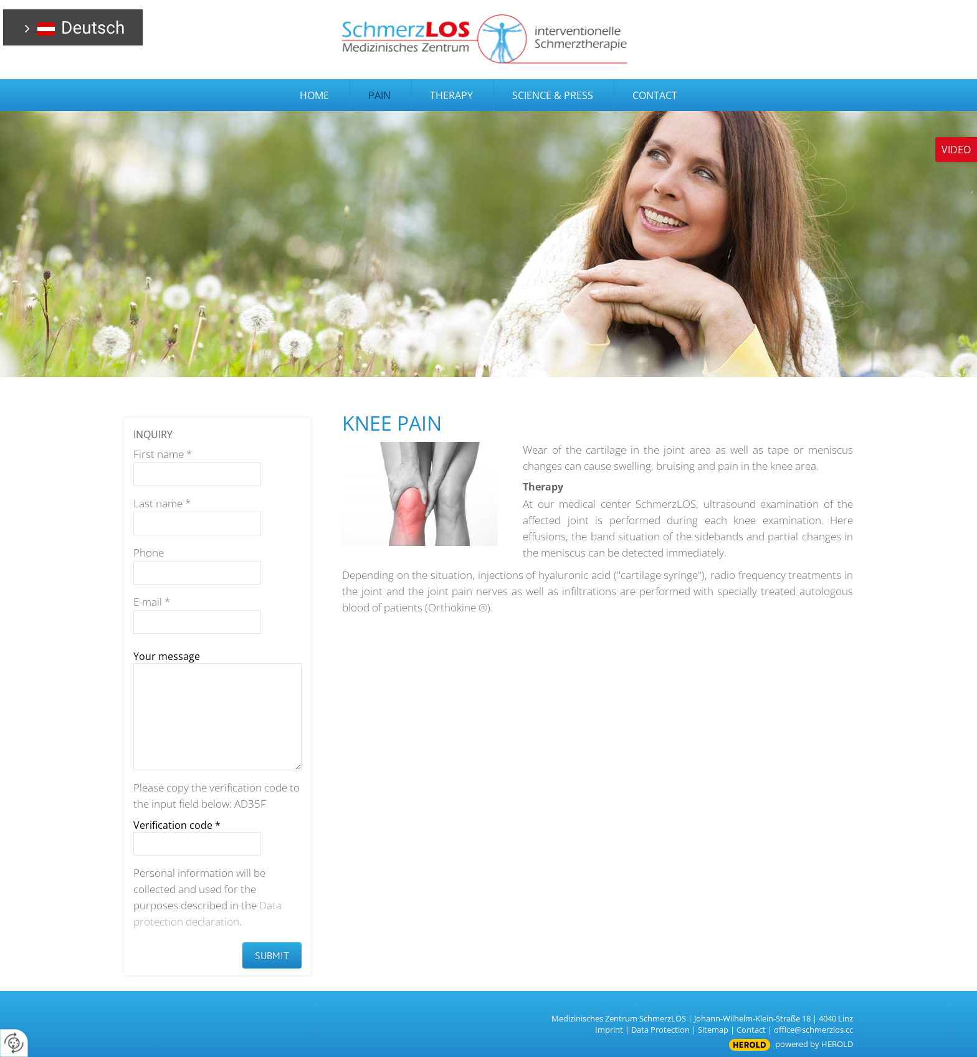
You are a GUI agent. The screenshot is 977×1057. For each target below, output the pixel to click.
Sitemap (713, 1029)
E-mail (151, 602)
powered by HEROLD (814, 1044)
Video (956, 149)
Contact (751, 1029)
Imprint (609, 1029)
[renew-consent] (14, 1043)
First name (162, 454)
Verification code (177, 825)
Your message (166, 656)
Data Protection (660, 1029)
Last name (162, 503)
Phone (148, 552)
